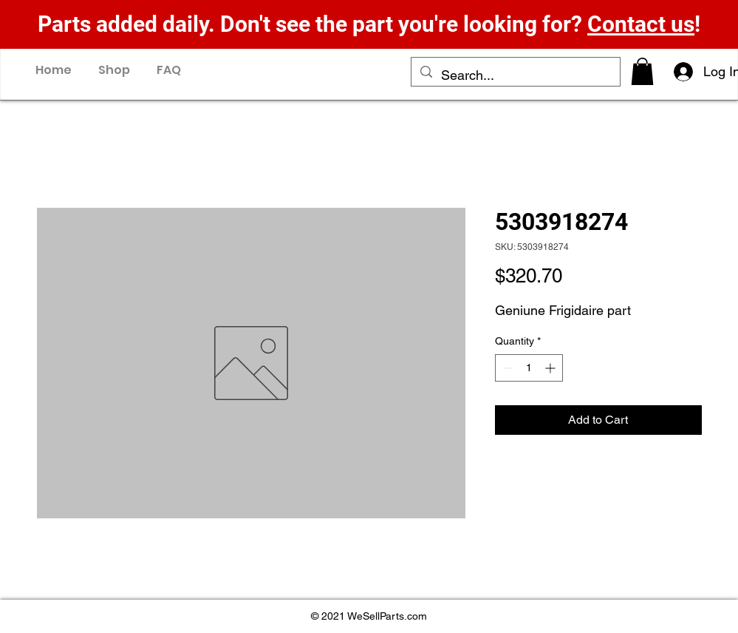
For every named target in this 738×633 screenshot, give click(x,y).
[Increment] (551, 368)
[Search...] (515, 75)
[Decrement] (506, 368)
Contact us (640, 24)
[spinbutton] (529, 368)
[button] (642, 71)
